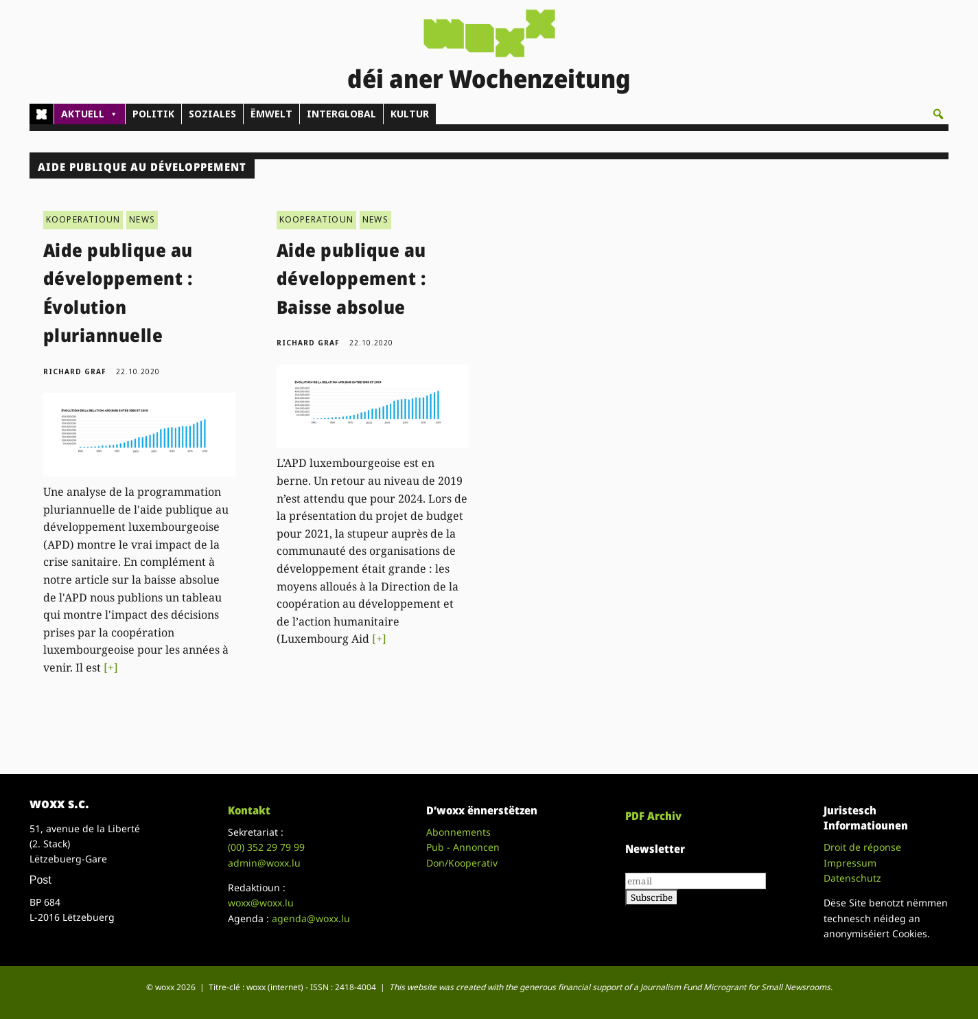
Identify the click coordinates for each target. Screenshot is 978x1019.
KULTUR (410, 113)
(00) (266, 847)
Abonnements (458, 831)
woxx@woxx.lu (261, 902)
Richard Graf (74, 371)
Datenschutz (852, 877)
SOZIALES (212, 113)
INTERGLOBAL (341, 113)
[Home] (42, 114)
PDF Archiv (653, 815)
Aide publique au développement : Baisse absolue (351, 278)
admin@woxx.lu (264, 862)
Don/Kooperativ (462, 862)
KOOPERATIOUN (83, 219)
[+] (111, 667)
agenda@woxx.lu (311, 918)
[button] (938, 114)
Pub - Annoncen (463, 847)
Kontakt (249, 810)
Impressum (850, 862)
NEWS (142, 219)
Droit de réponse (862, 847)
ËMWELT (271, 113)
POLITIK (153, 113)
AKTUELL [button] (89, 114)
